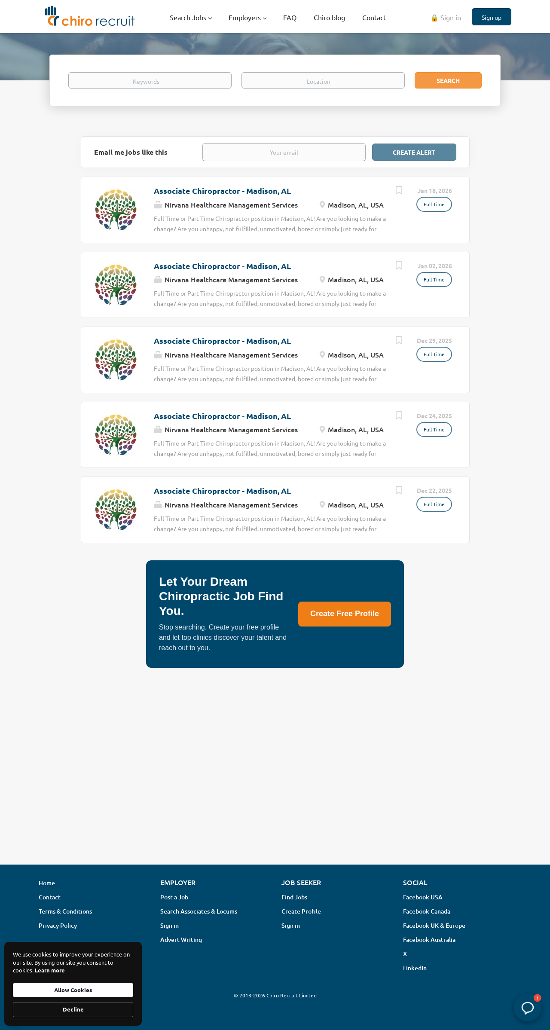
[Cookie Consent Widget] (73, 984)
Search (448, 80)
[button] (527, 1007)
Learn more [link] (50, 970)
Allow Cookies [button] (73, 989)
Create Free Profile (344, 613)
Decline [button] (73, 1009)
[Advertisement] (275, 790)
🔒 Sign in (445, 17)
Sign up (491, 17)
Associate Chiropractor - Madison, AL (222, 191)
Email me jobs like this (131, 151)
